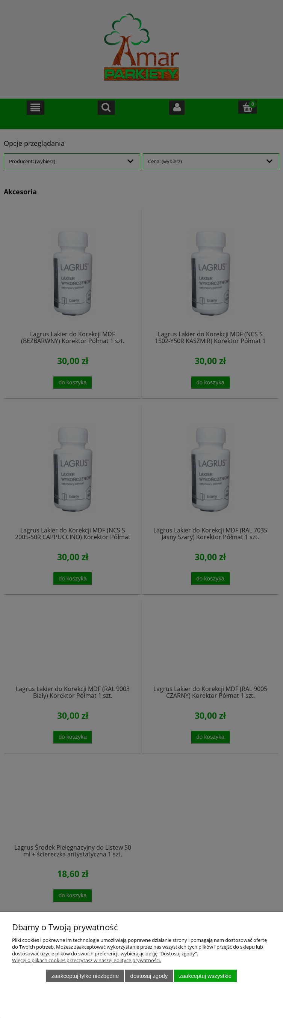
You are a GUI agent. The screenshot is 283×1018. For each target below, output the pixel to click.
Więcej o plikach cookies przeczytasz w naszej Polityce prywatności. (86, 960)
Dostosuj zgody (149, 976)
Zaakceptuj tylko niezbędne (85, 976)
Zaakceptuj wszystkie (205, 976)
